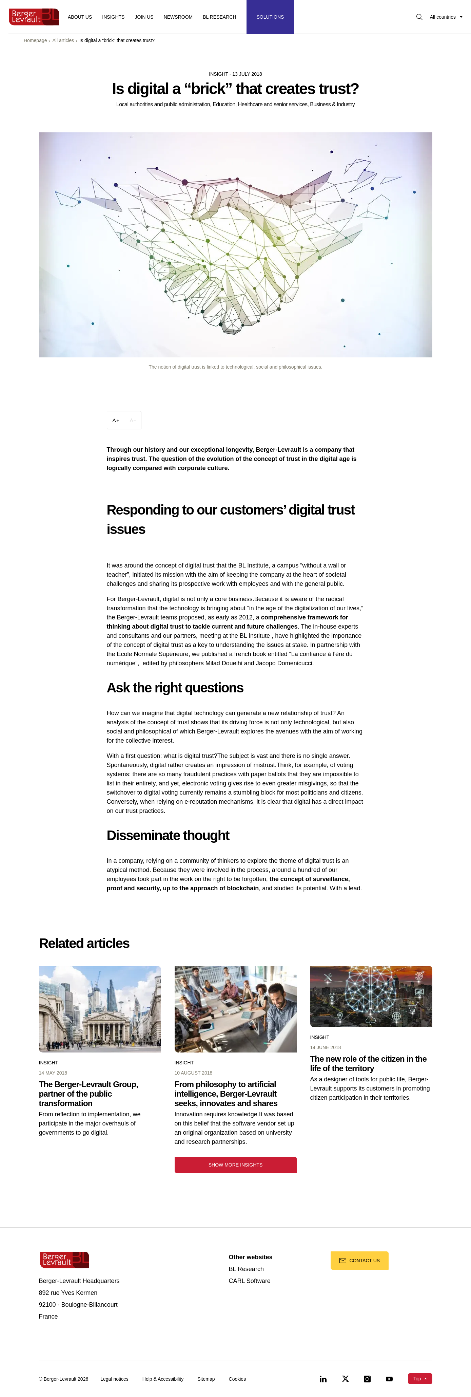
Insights (113, 17)
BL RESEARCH (219, 17)
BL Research (246, 1269)
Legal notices (114, 1379)
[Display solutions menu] (270, 17)
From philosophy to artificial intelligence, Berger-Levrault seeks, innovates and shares (226, 1094)
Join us (144, 17)
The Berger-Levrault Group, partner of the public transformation (88, 1094)
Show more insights (235, 1165)
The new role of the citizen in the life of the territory (368, 1063)
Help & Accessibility (162, 1379)
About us (80, 17)
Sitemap (206, 1379)
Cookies (237, 1379)
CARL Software (250, 1281)
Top (417, 1378)
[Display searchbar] (419, 17)
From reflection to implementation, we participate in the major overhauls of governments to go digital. (90, 1123)
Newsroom (178, 17)
